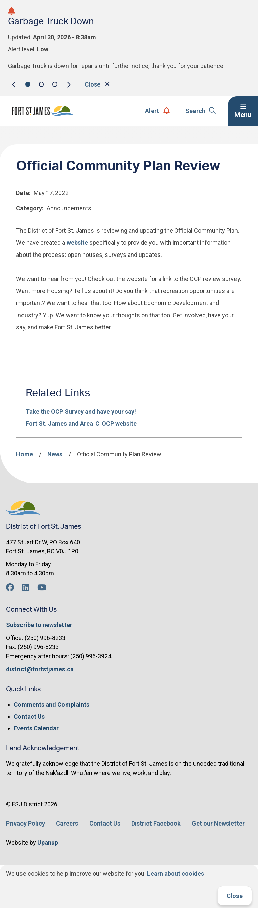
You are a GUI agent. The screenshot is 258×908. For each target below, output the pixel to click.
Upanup (47, 842)
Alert (157, 110)
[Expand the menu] (243, 111)
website (77, 242)
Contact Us (29, 716)
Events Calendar (36, 728)
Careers (67, 823)
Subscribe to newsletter (39, 624)
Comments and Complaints (51, 704)
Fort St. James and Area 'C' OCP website (81, 423)
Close (235, 895)
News (54, 454)
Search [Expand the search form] (200, 110)
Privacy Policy (25, 823)
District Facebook (156, 823)
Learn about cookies (175, 873)
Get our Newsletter (218, 823)
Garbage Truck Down (51, 21)
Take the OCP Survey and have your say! (81, 411)
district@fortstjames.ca (40, 669)
